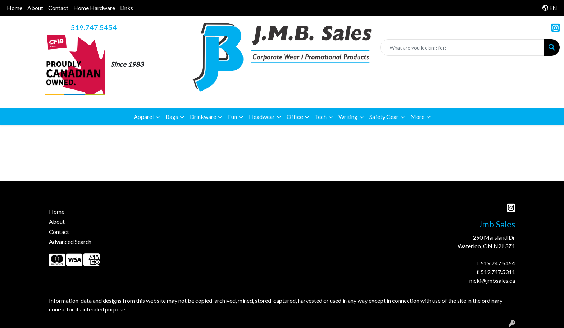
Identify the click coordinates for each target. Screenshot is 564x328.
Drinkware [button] (203, 116)
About (35, 7)
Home (14, 7)
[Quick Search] (462, 47)
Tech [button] (321, 116)
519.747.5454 (94, 27)
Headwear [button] (262, 116)
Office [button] (295, 116)
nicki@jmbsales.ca (492, 280)
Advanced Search (70, 241)
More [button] (417, 116)
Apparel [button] (144, 116)
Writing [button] (348, 116)
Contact (58, 7)
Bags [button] (171, 116)
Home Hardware (94, 7)
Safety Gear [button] (384, 116)
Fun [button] (232, 116)
